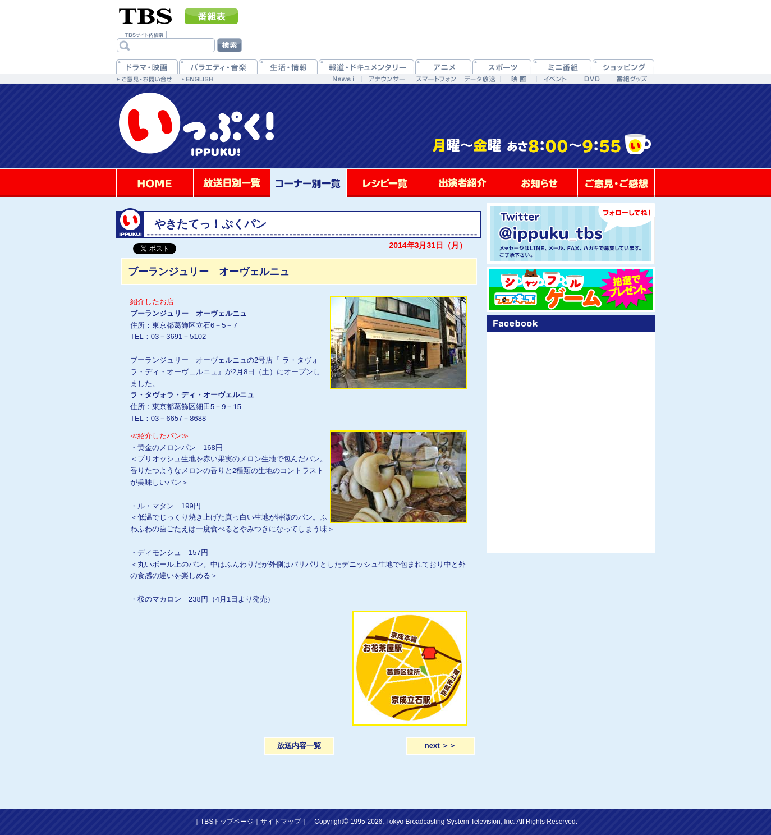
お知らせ (539, 183)
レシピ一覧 (385, 183)
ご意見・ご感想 (616, 183)
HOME (155, 183)
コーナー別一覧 (308, 183)
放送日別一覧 (232, 183)
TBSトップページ (227, 821)
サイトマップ (280, 821)
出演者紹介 (462, 183)
